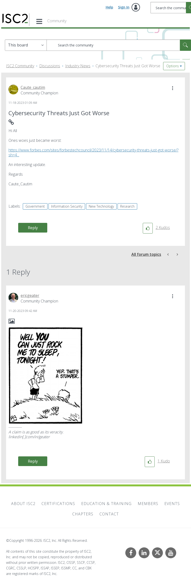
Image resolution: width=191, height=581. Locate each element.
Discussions (49, 65)
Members (148, 503)
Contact (109, 514)
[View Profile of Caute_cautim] (33, 87)
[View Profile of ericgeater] (30, 295)
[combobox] (119, 45)
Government (35, 206)
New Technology (101, 206)
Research (127, 206)
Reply (33, 227)
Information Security (66, 206)
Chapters (82, 514)
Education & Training (106, 503)
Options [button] (172, 66)
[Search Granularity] (26, 45)
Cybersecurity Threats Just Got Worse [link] (128, 65)
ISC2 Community (20, 65)
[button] (172, 88)
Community (56, 20)
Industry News (77, 65)
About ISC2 (23, 503)
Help (109, 7)
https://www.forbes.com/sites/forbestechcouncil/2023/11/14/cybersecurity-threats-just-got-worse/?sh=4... (93, 152)
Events (172, 503)
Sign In (123, 7)
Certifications (58, 503)
